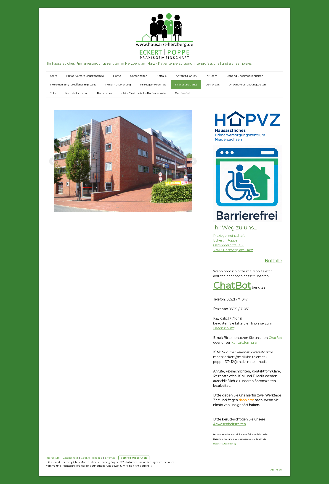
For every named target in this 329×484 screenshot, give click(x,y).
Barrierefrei (182, 93)
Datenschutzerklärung (224, 444)
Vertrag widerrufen (134, 457)
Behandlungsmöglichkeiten (245, 75)
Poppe (232, 240)
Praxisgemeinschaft (153, 84)
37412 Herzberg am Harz (233, 250)
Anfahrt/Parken (186, 75)
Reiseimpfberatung (118, 84)
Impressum (53, 457)
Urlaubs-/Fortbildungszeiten (247, 84)
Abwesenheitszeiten (229, 424)
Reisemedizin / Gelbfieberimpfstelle (73, 84)
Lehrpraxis (213, 84)
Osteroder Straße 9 (228, 245)
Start (53, 75)
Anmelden (277, 469)
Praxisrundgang (186, 84)
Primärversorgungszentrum (85, 75)
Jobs (53, 93)
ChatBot (232, 285)
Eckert (218, 240)
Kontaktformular (76, 93)
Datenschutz (223, 328)
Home (117, 75)
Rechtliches (104, 93)
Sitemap (110, 457)
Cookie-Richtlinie (91, 457)
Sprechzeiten (138, 75)
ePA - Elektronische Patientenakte (143, 93)
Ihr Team (212, 75)
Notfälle (162, 75)
